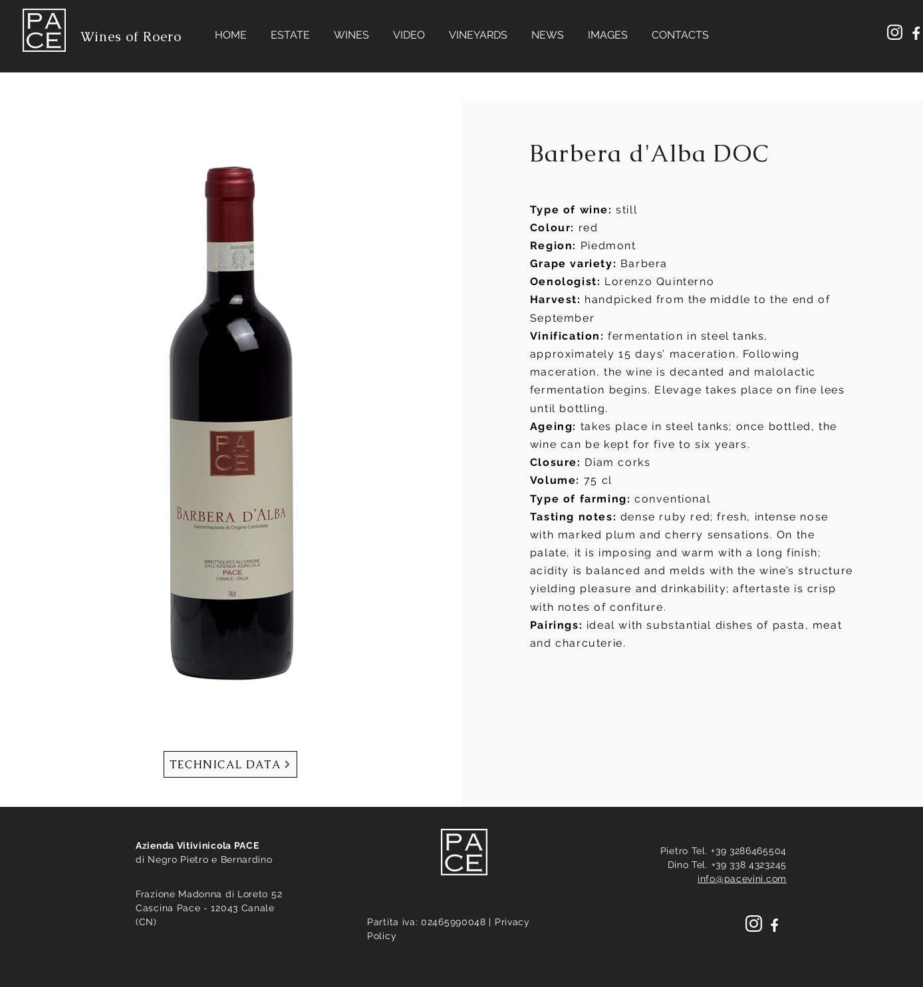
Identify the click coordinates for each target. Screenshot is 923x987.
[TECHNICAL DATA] (230, 764)
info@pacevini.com (742, 878)
